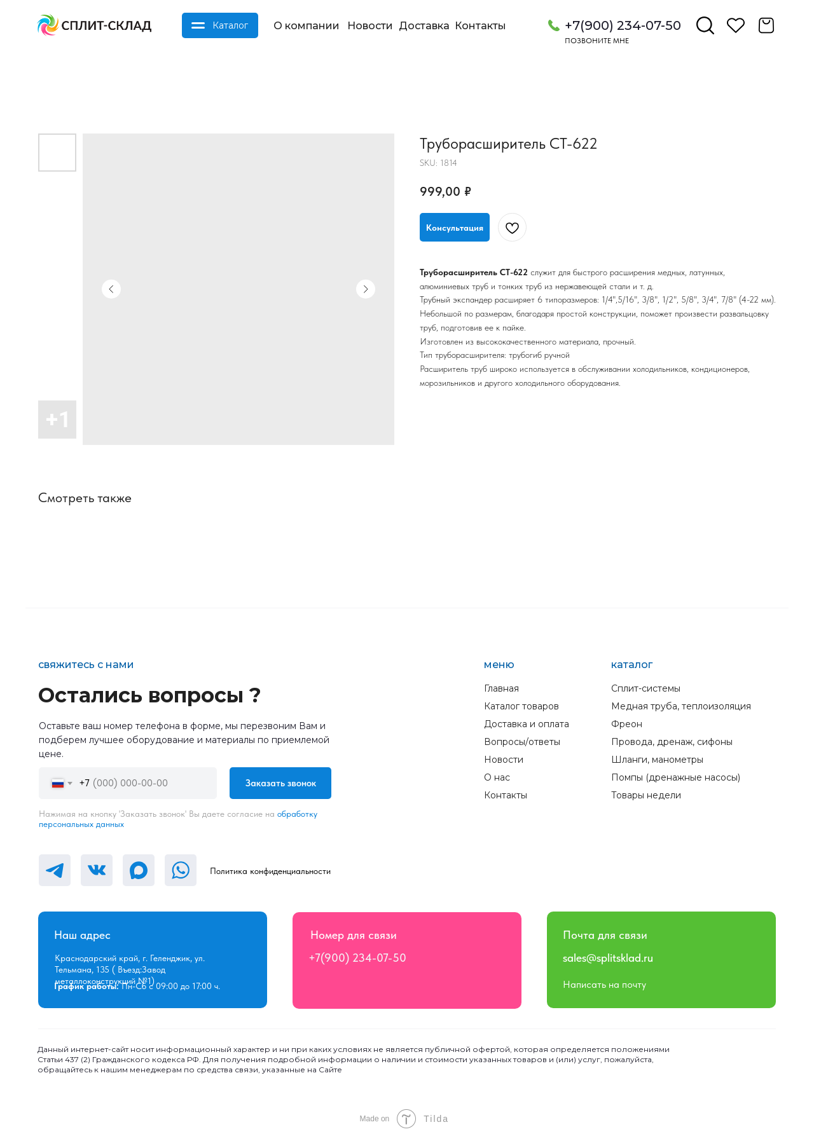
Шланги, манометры (657, 759)
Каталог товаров (521, 706)
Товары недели (646, 795)
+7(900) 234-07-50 (623, 25)
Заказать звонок (280, 783)
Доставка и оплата (526, 724)
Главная (501, 688)
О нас (497, 777)
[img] (94, 25)
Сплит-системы (645, 688)
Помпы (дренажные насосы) (675, 777)
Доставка (424, 26)
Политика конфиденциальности (270, 871)
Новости (370, 26)
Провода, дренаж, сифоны (672, 742)
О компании (306, 26)
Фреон (626, 724)
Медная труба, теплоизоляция (681, 706)
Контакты (480, 26)
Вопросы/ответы (522, 742)
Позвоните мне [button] (597, 40)
